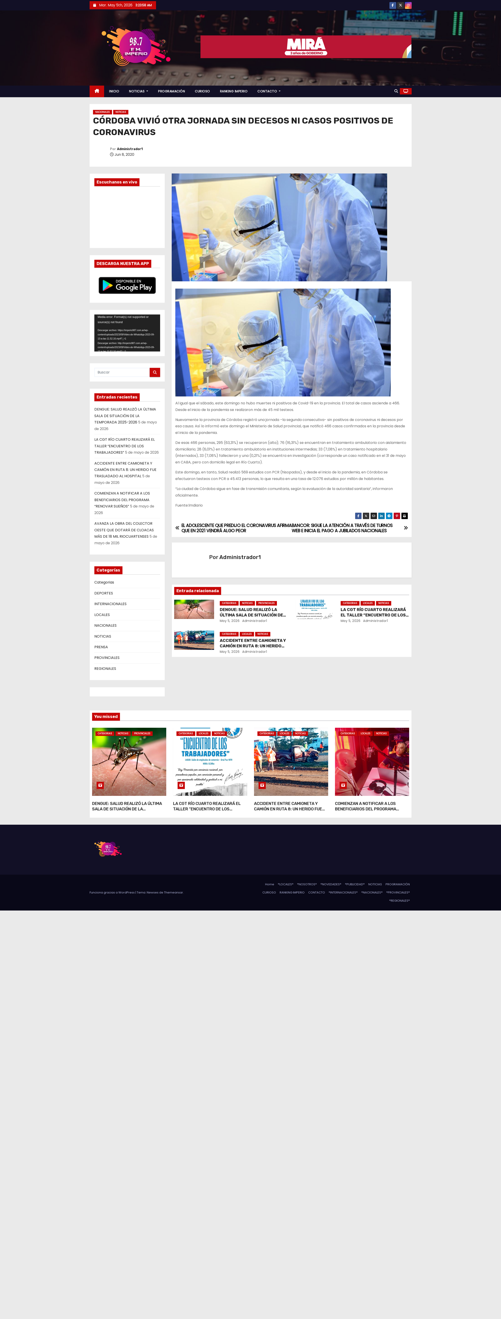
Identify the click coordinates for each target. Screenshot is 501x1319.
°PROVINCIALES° (398, 892)
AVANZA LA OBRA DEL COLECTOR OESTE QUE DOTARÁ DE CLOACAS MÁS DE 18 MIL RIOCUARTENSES (124, 530)
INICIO (114, 91)
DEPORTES (103, 593)
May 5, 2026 (230, 621)
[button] (396, 91)
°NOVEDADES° (330, 884)
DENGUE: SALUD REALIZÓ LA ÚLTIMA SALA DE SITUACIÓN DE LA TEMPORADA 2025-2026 (125, 416)
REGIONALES (105, 668)
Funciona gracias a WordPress (112, 892)
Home (269, 884)
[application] (127, 332)
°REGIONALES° (399, 900)
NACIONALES (102, 112)
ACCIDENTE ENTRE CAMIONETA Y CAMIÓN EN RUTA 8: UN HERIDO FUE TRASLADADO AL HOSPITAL (125, 470)
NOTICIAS (138, 91)
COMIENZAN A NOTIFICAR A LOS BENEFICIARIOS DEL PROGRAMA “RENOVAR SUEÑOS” (122, 500)
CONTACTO (269, 91)
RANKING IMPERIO (234, 91)
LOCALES (102, 614)
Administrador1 (130, 149)
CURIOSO (202, 91)
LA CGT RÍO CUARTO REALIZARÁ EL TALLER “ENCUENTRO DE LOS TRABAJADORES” (124, 446)
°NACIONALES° (372, 892)
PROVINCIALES (107, 657)
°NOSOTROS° (307, 884)
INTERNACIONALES (110, 603)
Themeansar (173, 892)
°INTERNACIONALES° (343, 892)
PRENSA (101, 647)
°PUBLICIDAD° (355, 884)
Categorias (104, 582)
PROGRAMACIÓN (171, 91)
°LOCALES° (285, 884)
